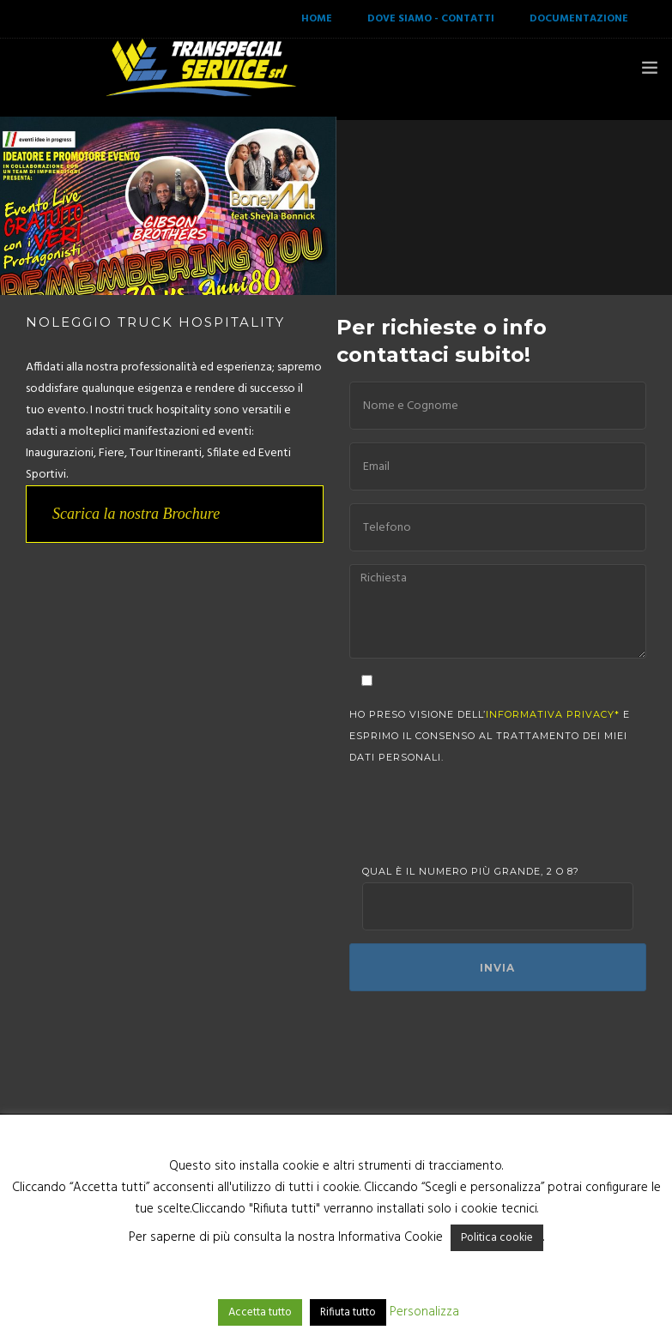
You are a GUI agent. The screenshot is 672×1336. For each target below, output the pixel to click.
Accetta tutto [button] (260, 1312)
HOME (316, 18)
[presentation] (492, 814)
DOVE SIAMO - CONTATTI (430, 18)
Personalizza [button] (424, 1312)
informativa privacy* (553, 714)
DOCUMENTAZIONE (579, 18)
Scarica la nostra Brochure (136, 513)
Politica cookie (497, 1238)
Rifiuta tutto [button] (348, 1312)
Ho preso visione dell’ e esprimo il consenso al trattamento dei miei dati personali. (489, 735)
